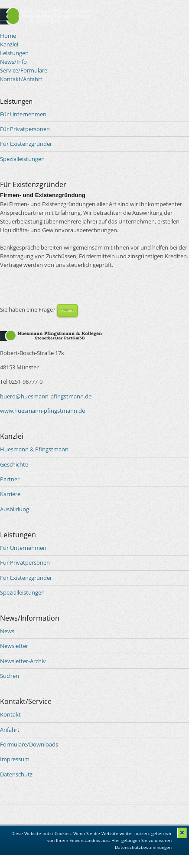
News (7, 631)
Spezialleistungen (22, 159)
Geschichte (14, 464)
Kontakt (67, 310)
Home (8, 35)
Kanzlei (9, 44)
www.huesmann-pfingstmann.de (42, 410)
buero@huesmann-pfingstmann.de (45, 396)
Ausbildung (14, 509)
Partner (10, 479)
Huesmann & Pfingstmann (34, 449)
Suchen (9, 676)
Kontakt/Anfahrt (21, 79)
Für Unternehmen (23, 114)
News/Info (13, 62)
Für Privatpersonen (25, 129)
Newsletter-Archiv (23, 661)
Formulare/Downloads (29, 744)
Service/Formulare (23, 70)
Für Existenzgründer (26, 144)
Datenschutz (16, 774)
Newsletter (14, 646)
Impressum (14, 759)
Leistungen (14, 53)
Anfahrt (10, 729)
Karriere (10, 494)
